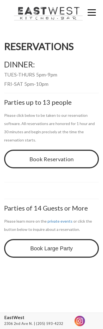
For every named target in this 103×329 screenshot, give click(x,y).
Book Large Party (51, 248)
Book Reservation (51, 159)
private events (60, 221)
